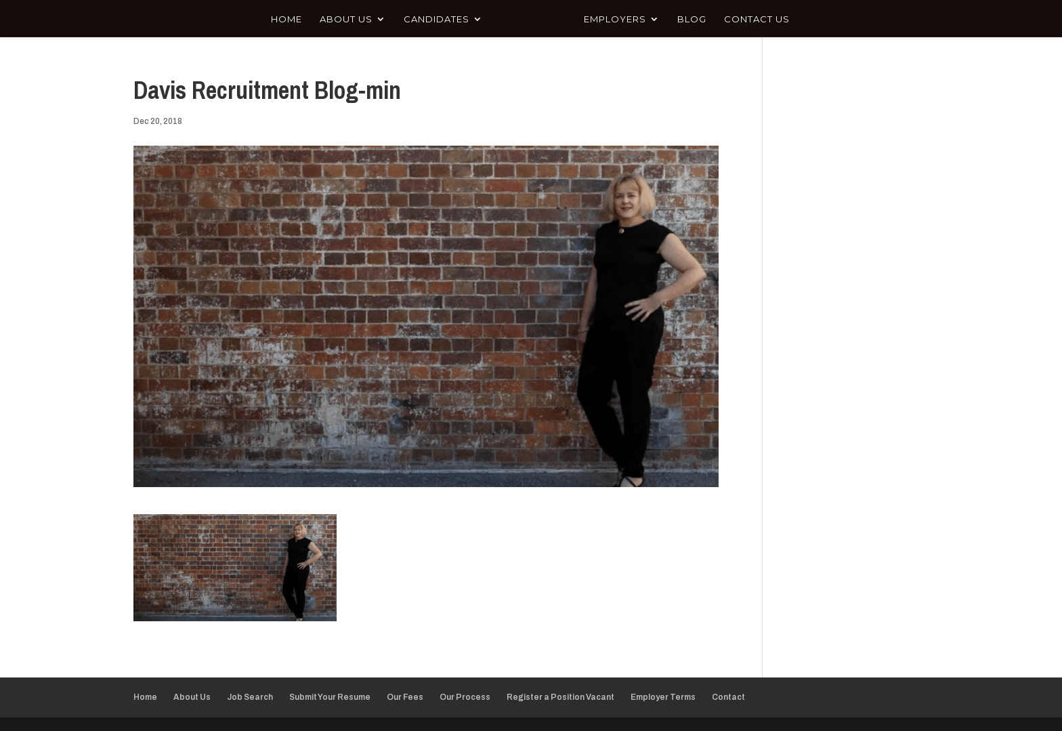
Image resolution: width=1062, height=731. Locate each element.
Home (286, 19)
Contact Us (757, 19)
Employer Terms (663, 697)
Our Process (465, 697)
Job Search (250, 697)
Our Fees (405, 697)
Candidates (436, 19)
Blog (691, 19)
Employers (615, 19)
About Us (346, 19)
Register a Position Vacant (560, 697)
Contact (728, 697)
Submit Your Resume (329, 697)
